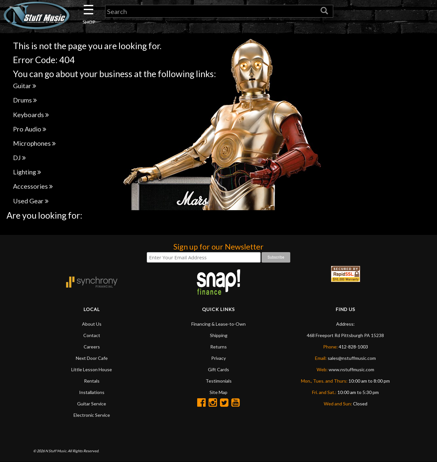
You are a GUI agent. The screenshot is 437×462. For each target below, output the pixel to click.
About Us (92, 324)
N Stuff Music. (56, 451)
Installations (91, 392)
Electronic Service (92, 415)
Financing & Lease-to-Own (218, 324)
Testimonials (219, 381)
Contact (91, 335)
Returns (218, 346)
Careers (92, 346)
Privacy (218, 358)
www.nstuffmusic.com (351, 369)
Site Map (218, 392)
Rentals (92, 381)
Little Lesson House (91, 369)
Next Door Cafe (92, 358)
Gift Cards (218, 369)
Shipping (218, 335)
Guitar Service (91, 403)
